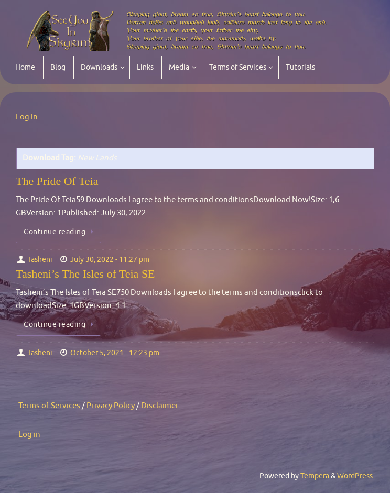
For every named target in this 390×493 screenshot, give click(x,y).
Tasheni (39, 259)
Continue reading (60, 231)
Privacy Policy (110, 406)
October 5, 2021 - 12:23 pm (114, 352)
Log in (27, 117)
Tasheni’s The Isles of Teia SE (85, 273)
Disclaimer (160, 406)
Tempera (314, 476)
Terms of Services (49, 406)
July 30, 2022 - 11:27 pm (109, 259)
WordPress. (355, 476)
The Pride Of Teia (57, 181)
